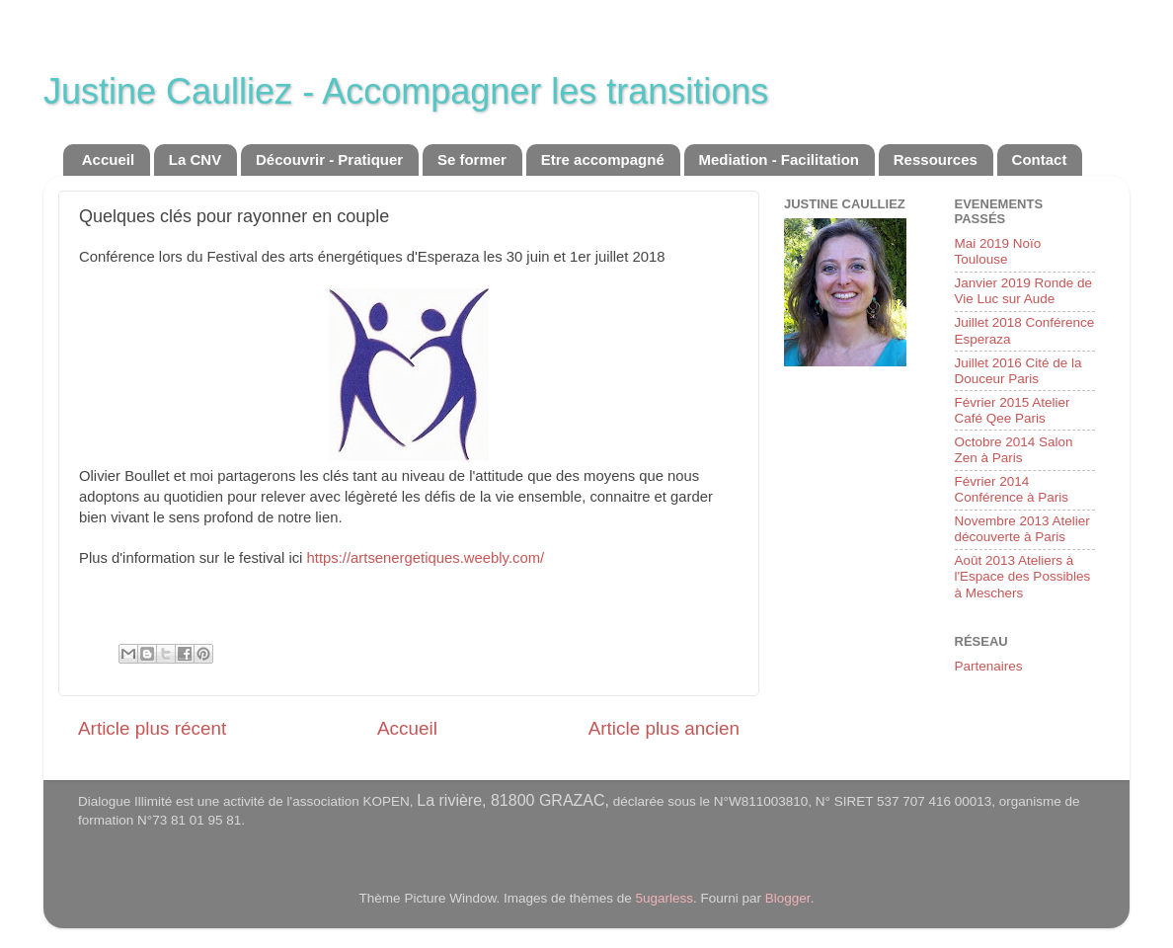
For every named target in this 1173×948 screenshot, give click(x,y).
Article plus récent (152, 728)
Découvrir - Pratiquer (329, 159)
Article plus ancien (664, 728)
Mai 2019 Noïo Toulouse (998, 251)
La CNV (195, 159)
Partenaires (989, 666)
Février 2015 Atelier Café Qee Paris (1012, 410)
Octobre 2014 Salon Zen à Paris (1014, 449)
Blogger (788, 898)
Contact (1039, 159)
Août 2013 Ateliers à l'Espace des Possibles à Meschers (1023, 576)
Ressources (936, 159)
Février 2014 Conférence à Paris (1012, 489)
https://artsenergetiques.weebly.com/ (426, 558)
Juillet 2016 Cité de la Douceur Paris (1018, 371)
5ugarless (665, 898)
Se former (472, 159)
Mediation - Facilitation (779, 159)
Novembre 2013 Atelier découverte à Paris (1022, 529)
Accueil (108, 159)
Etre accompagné (603, 159)
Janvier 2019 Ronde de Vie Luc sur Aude (1024, 291)
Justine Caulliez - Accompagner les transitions (405, 91)
